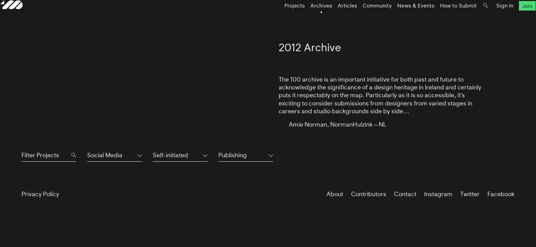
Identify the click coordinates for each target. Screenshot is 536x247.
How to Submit (437, 19)
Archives (300, 19)
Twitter (470, 194)
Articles (326, 19)
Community (356, 19)
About (334, 194)
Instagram (438, 194)
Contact (405, 194)
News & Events (394, 19)
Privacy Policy (40, 194)
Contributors (368, 194)
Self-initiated (170, 155)
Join (506, 19)
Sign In (483, 19)
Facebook (500, 194)
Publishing (232, 155)
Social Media (104, 155)
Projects (273, 19)
